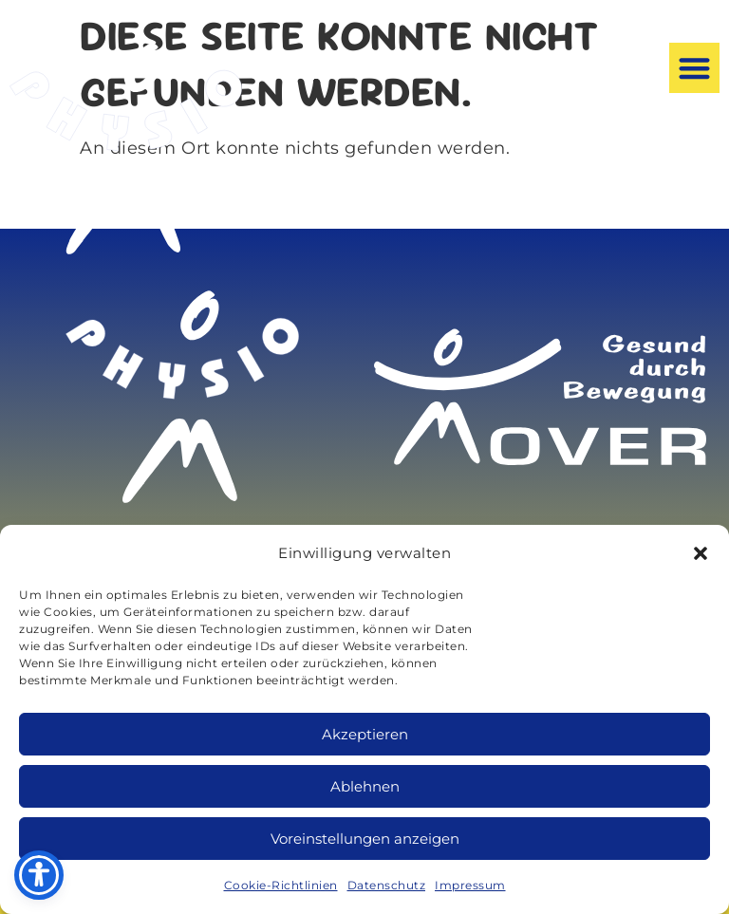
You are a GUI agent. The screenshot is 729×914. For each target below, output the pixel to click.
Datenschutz (386, 885)
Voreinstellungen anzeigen (365, 839)
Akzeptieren (365, 734)
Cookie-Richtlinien (281, 885)
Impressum (470, 885)
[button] (700, 553)
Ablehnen (365, 786)
